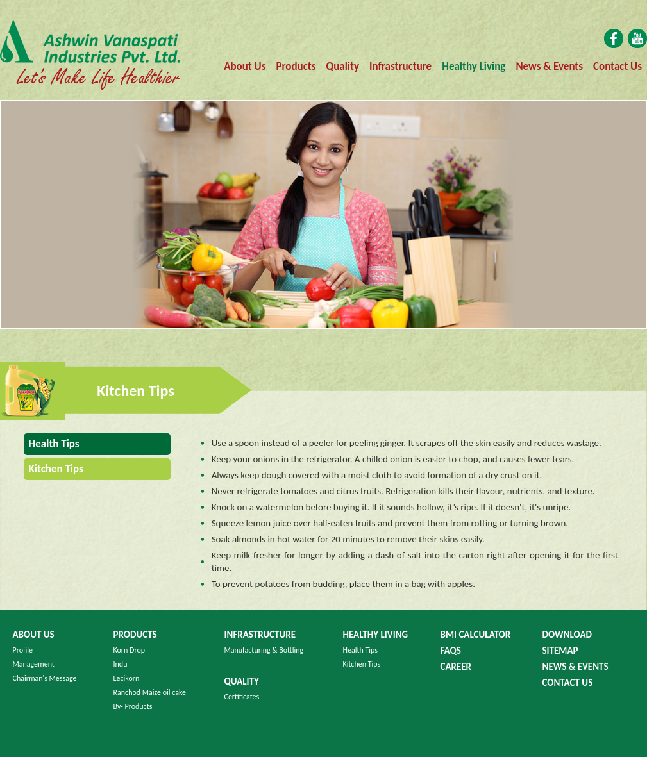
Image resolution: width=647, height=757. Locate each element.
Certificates (242, 696)
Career (456, 666)
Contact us (567, 682)
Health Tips (52, 444)
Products (295, 66)
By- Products (133, 706)
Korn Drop (129, 649)
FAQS (451, 650)
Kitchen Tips (362, 664)
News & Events (549, 66)
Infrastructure (400, 66)
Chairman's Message (45, 678)
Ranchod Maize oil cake (150, 692)
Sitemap (560, 650)
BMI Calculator (476, 634)
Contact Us (617, 66)
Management (34, 664)
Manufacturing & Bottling (264, 649)
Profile (23, 649)
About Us (244, 66)
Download (567, 634)
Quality (342, 66)
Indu (120, 664)
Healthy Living (473, 66)
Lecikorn (126, 678)
